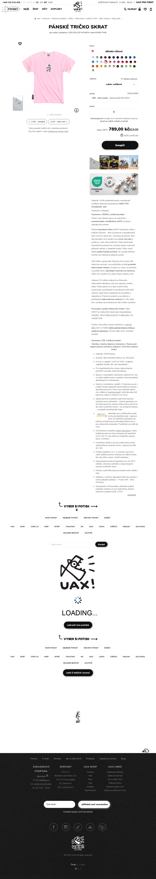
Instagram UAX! (66, 829)
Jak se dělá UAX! (73, 760)
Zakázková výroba (107, 760)
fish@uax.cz (44, 782)
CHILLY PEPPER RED (98, 67)
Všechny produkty (59, 18)
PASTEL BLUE (107, 62)
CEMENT (98, 57)
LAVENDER (112, 62)
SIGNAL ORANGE (117, 67)
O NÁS (122, 2)
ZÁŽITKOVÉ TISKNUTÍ (108, 2)
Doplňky (56, 9)
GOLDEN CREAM (121, 67)
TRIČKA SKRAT (79, 18)
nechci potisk (132, 95)
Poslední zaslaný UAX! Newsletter (78, 813)
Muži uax (45, 18)
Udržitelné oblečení (115, 774)
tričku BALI (125, 317)
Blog (123, 760)
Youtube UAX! (90, 829)
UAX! (73, 857)
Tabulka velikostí (130, 80)
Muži (26, 9)
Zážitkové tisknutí (115, 777)
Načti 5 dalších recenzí (78, 674)
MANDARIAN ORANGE (112, 67)
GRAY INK (126, 57)
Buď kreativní (90, 792)
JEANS (117, 57)
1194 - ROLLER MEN (59, 121)
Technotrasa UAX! (102, 829)
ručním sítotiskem (123, 432)
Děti (44, 9)
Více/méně (131, 496)
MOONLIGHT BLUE (131, 57)
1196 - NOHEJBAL (36, 121)
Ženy (35, 9)
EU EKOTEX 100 (121, 418)
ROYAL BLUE (93, 62)
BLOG (129, 2)
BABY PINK (116, 18)
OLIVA (102, 72)
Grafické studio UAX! (115, 788)
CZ (37, 2)
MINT (121, 72)
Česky (73, 866)
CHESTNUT (98, 72)
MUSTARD (126, 67)
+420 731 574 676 (11, 2)
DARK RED (102, 67)
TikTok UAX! (78, 829)
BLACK (112, 57)
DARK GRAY (102, 57)
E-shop (45, 760)
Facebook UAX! (53, 829)
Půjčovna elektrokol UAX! (115, 792)
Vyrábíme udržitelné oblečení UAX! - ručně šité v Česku (35, 18)
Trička (70, 18)
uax (38, 18)
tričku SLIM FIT (112, 317)
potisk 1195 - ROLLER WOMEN (98, 18)
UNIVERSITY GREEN (117, 72)
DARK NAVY (121, 57)
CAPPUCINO (93, 72)
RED (93, 67)
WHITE (93, 57)
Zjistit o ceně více (129, 137)
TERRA (107, 67)
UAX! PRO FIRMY (145, 2)
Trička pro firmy (115, 785)
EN (41, 2)
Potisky (14, 9)
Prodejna (90, 760)
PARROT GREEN (112, 72)
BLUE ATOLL (102, 62)
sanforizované (114, 394)
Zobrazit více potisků (78, 627)
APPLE (107, 72)
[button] (135, 165)
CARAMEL (131, 67)
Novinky (57, 760)
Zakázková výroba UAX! (58, 131)
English (82, 866)
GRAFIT (107, 57)
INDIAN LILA (131, 62)
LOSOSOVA (121, 62)
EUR (50, 2)
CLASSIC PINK (126, 62)
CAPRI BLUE (98, 62)
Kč (45, 2)
